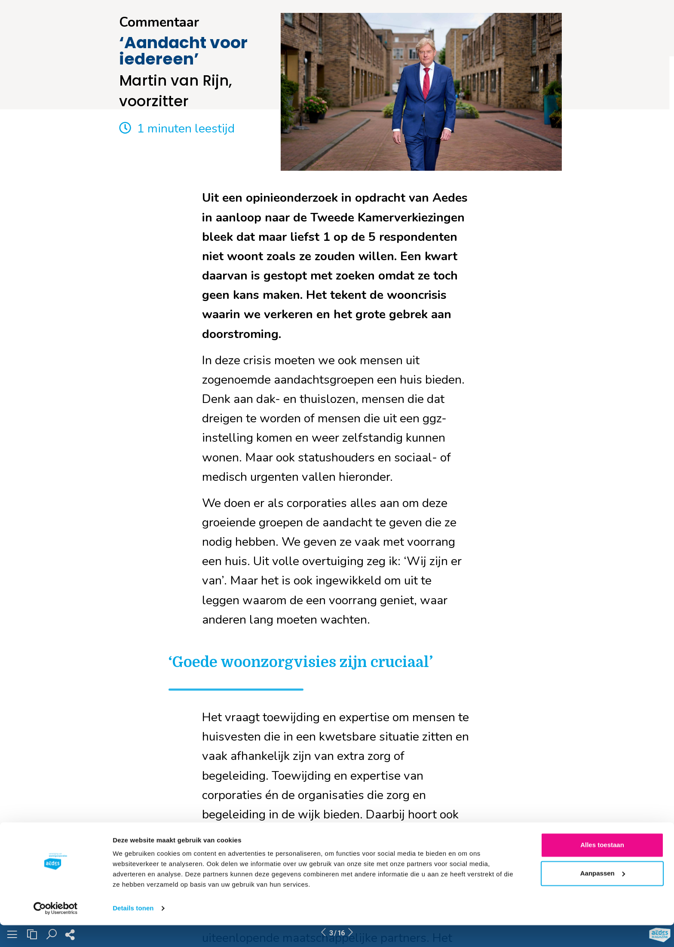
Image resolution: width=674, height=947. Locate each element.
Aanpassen (602, 894)
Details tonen (133, 930)
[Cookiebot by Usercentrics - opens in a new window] (55, 930)
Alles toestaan (602, 866)
